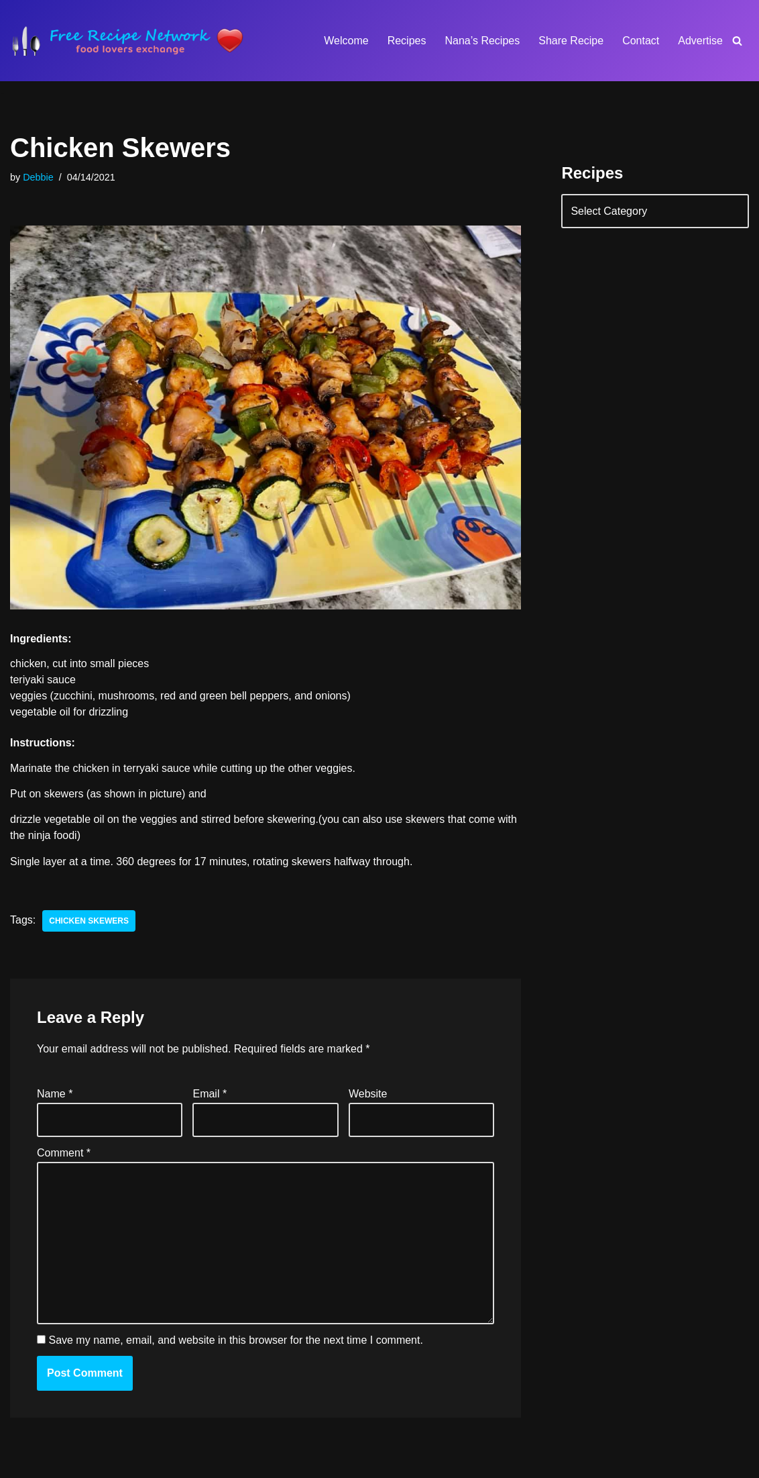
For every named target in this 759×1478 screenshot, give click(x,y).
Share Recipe (570, 40)
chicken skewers (89, 921)
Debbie (38, 177)
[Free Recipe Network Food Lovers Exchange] (127, 41)
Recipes (407, 40)
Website (368, 1093)
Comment (64, 1153)
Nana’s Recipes (482, 40)
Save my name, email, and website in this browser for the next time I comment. (235, 1340)
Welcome (346, 40)
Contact (640, 40)
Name (54, 1093)
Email (209, 1093)
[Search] (737, 41)
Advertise (700, 40)
